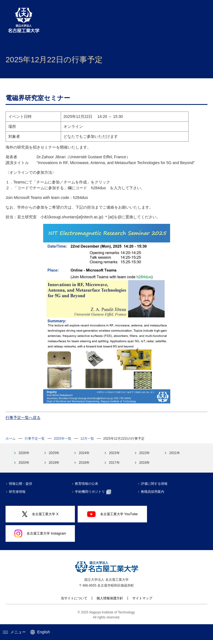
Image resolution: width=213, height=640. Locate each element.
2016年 (144, 463)
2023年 (114, 453)
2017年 (114, 463)
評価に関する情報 (154, 484)
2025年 (54, 453)
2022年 (144, 453)
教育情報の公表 (86, 484)
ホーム (11, 439)
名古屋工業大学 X (40, 514)
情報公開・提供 (20, 484)
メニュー (14, 632)
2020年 (24, 463)
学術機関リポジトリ (93, 491)
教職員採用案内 (152, 492)
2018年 (84, 463)
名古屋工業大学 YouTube (112, 514)
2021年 (174, 453)
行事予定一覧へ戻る (23, 417)
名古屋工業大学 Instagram (40, 533)
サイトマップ (142, 598)
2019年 (54, 463)
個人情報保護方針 (110, 598)
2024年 (84, 453)
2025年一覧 (62, 439)
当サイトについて (74, 598)
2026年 (24, 453)
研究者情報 (17, 492)
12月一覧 (87, 439)
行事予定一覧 (35, 439)
